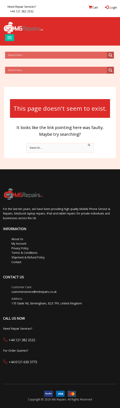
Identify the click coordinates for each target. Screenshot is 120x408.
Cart (93, 7)
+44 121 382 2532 (22, 340)
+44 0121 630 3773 (23, 362)
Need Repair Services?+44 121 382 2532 (22, 9)
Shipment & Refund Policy (28, 257)
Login (111, 7)
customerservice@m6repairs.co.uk (34, 292)
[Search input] (57, 55)
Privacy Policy (20, 248)
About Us (17, 239)
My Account (18, 243)
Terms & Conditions (24, 253)
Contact (16, 262)
